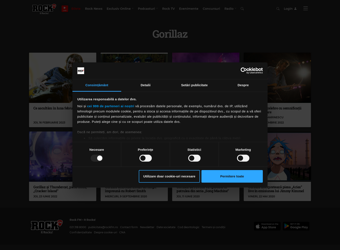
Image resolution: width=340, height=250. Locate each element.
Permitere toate (232, 176)
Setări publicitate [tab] (194, 85)
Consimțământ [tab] (96, 85)
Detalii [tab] (146, 85)
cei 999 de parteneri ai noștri (110, 106)
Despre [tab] (243, 85)
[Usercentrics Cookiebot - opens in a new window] (244, 70)
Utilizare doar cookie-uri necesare (169, 176)
